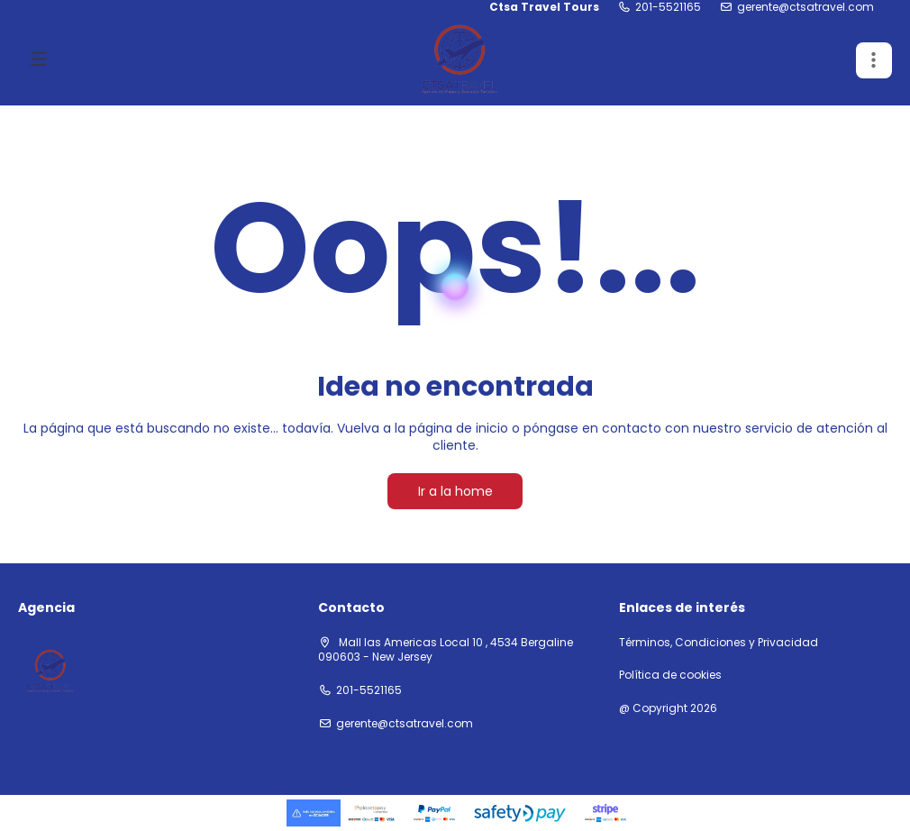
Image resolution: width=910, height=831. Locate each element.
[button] (874, 60)
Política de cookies (670, 675)
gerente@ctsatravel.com (805, 7)
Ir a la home (455, 491)
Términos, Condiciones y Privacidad (718, 642)
